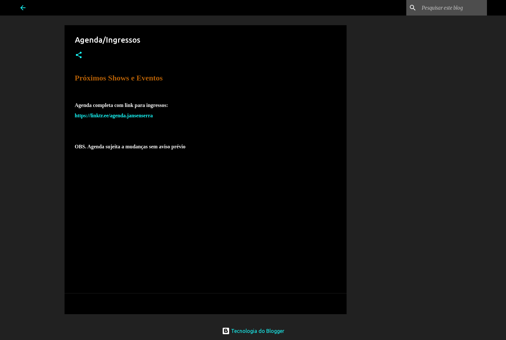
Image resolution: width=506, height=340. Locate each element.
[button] (79, 55)
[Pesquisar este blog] (453, 8)
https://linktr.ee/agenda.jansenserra (114, 115)
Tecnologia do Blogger (253, 331)
